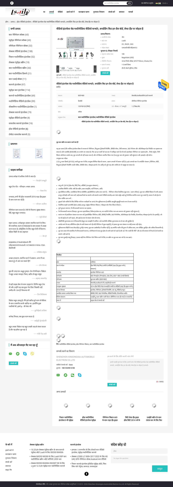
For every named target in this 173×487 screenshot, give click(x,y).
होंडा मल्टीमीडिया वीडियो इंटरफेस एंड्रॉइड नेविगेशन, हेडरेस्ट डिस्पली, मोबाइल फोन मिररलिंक (88, 418)
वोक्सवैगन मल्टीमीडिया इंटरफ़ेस (21, 106)
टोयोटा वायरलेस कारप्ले (18, 134)
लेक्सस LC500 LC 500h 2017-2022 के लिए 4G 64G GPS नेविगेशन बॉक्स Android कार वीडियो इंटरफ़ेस (90, 458)
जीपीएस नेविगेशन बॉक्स (18, 45)
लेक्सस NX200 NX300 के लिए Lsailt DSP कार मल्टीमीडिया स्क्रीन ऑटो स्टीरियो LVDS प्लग (48, 457)
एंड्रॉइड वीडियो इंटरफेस (18, 118)
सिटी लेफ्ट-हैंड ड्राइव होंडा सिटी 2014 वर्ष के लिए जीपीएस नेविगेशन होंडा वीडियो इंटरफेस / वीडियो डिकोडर (132, 418)
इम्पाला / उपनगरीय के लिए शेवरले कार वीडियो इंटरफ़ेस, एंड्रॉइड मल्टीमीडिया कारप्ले (88, 451)
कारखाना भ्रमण (84, 12)
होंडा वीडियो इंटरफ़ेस (24, 22)
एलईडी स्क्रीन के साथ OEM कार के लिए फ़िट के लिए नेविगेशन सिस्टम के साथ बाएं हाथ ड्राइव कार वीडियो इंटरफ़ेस (154, 418)
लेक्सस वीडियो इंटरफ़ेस (18, 51)
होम (6, 22)
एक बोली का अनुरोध (147, 3)
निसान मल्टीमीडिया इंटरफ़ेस (19, 57)
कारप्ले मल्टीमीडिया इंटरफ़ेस (20, 95)
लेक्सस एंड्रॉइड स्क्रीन (17, 62)
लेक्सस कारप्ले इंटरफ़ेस (18, 112)
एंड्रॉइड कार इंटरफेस (16, 90)
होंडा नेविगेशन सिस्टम (82, 344)
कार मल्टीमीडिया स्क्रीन (17, 68)
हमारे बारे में (70, 12)
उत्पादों (51, 12)
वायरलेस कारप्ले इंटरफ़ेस (18, 123)
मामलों (130, 12)
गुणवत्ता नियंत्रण (98, 12)
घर (44, 12)
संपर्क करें (111, 12)
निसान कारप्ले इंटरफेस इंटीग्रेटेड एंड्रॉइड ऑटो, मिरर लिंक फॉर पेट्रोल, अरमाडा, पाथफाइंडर (89, 465)
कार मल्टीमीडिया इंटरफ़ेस (97, 344)
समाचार (121, 12)
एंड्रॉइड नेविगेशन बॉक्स (17, 40)
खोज (129, 3)
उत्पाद (13, 22)
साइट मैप (8, 470)
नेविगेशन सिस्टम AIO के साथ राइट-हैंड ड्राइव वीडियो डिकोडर (110, 418)
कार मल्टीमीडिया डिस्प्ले (18, 73)
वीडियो (60, 12)
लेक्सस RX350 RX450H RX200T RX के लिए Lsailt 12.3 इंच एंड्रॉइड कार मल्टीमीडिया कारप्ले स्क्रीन (48, 465)
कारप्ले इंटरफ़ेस (15, 84)
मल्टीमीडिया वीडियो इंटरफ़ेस (20, 101)
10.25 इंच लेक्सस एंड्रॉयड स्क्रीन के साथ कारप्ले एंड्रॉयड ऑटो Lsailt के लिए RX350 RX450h (47, 451)
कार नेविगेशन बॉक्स (16, 34)
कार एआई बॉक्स (15, 79)
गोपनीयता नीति (40, 484)
